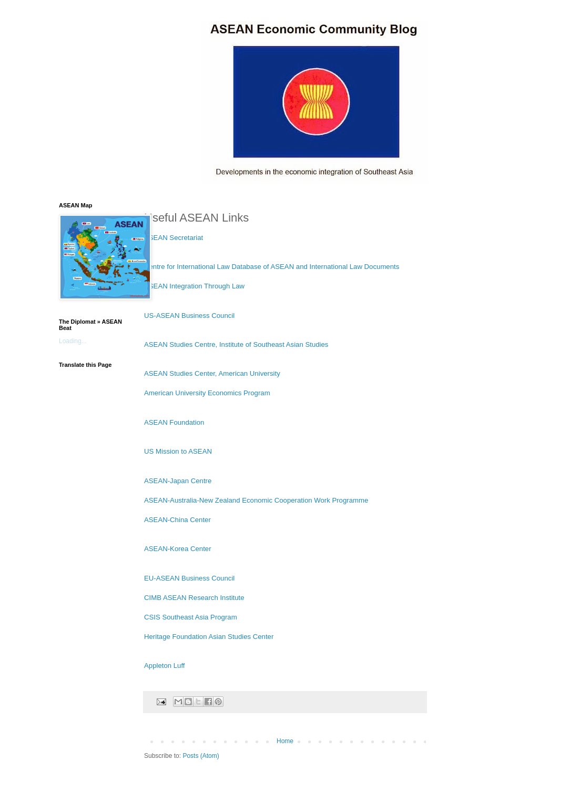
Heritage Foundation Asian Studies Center (208, 637)
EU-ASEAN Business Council (189, 578)
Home (285, 741)
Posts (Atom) (200, 755)
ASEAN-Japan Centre (177, 481)
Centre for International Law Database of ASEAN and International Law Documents (271, 267)
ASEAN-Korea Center (177, 549)
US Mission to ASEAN (178, 451)
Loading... (73, 341)
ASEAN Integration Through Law (194, 286)
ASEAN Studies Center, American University (212, 373)
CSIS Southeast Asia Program (190, 617)
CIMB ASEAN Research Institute (194, 598)
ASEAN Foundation (174, 422)
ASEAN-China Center (177, 520)
